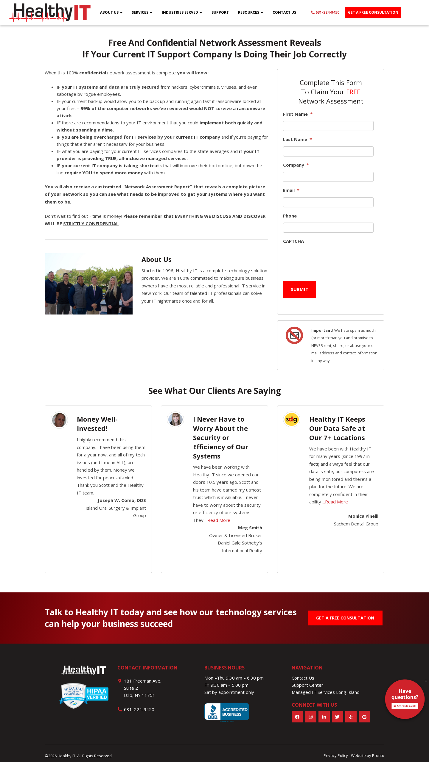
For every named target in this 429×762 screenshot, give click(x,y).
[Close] (426, 680)
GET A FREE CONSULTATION (345, 613)
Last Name (297, 139)
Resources (250, 12)
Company (296, 165)
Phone (290, 216)
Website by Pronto (367, 751)
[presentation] (328, 259)
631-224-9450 (325, 12)
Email (291, 190)
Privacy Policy (336, 751)
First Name (298, 114)
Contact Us (284, 12)
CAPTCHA (293, 241)
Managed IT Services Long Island (326, 687)
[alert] (404, 700)
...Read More (217, 515)
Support (220, 12)
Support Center (307, 680)
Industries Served (182, 12)
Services (142, 12)
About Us (111, 12)
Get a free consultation (373, 12)
